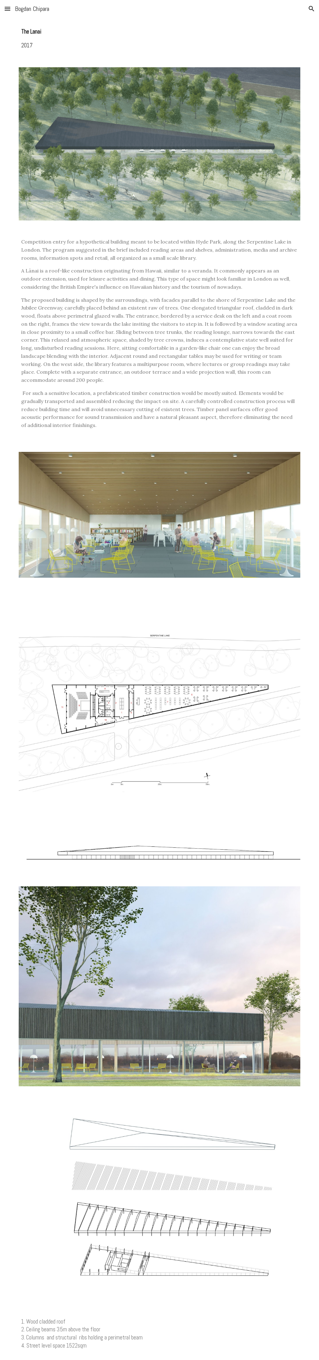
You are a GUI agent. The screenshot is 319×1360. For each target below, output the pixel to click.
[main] (160, 38)
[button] (7, 8)
